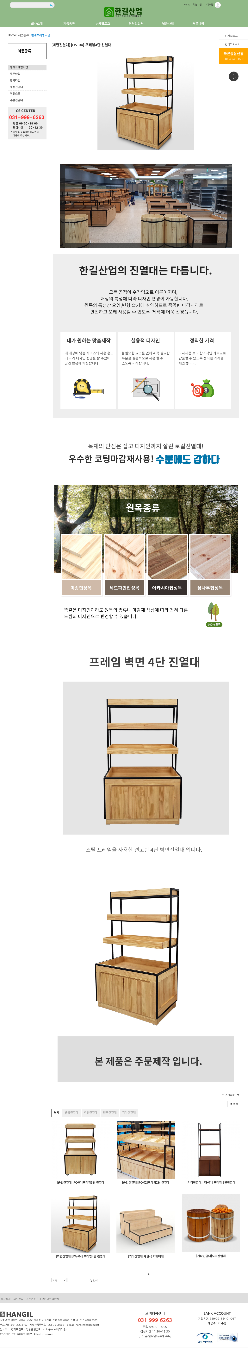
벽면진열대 (91, 1112)
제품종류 (69, 23)
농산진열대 (16, 87)
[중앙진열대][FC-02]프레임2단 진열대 (146, 1182)
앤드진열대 (110, 1112)
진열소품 (15, 93)
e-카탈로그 (103, 23)
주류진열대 (16, 100)
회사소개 (37, 23)
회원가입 (197, 4)
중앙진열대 (71, 1112)
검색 (94, 1280)
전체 (56, 1112)
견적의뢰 (31, 1298)
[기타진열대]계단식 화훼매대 (146, 1256)
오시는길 (18, 1298)
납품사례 (168, 23)
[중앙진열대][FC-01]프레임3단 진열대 (80, 1182)
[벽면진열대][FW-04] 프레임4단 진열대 (80, 1256)
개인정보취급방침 (49, 1298)
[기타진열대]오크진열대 (211, 1256)
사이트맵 (208, 4)
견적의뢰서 (136, 23)
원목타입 (15, 80)
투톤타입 (15, 74)
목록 (234, 1103)
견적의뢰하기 (232, 44)
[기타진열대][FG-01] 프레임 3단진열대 (211, 1182)
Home (187, 4)
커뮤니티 (198, 23)
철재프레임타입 (19, 67)
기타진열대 (129, 1112)
